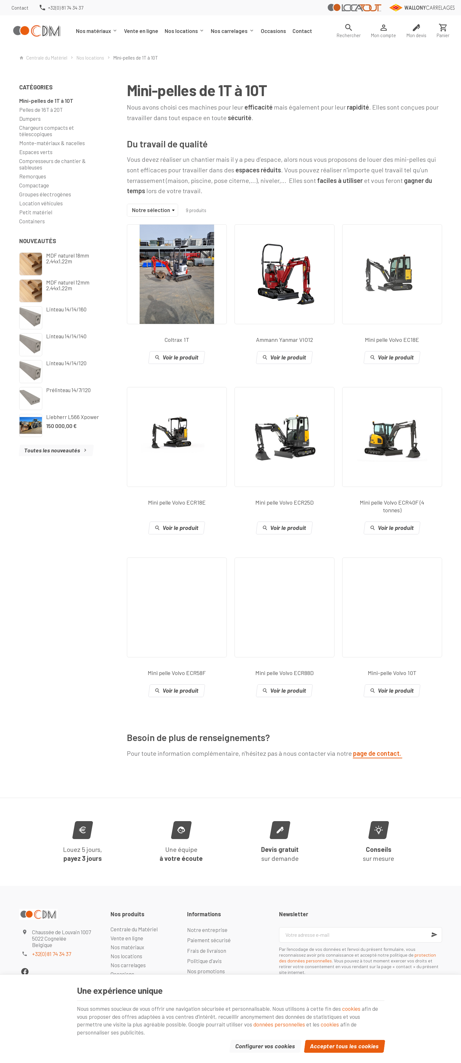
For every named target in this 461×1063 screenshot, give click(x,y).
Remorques (32, 176)
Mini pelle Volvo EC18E (392, 339)
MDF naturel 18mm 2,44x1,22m (67, 258)
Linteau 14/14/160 (66, 309)
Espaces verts (36, 152)
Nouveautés (37, 240)
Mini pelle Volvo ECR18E (177, 502)
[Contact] (20, 7)
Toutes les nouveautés (56, 450)
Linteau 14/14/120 (66, 363)
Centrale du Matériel (43, 58)
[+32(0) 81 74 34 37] (61, 7)
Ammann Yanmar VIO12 (284, 339)
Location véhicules (41, 203)
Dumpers (30, 118)
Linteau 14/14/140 (66, 336)
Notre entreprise (207, 930)
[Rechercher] (349, 30)
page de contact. (377, 753)
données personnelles (284, 1022)
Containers (32, 221)
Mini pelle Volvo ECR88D (284, 672)
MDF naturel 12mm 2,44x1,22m (67, 285)
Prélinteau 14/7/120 (68, 390)
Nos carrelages (229, 31)
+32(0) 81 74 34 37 (51, 954)
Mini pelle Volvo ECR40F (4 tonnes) (392, 506)
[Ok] (434, 935)
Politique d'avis (204, 961)
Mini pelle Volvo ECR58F (177, 672)
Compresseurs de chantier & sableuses (52, 164)
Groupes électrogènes (45, 194)
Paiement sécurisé (209, 940)
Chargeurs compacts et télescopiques (46, 130)
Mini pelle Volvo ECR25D (284, 502)
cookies (360, 1006)
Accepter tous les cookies (344, 1044)
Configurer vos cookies (265, 1044)
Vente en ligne (141, 31)
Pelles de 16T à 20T (41, 109)
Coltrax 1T (176, 339)
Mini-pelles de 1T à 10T (46, 100)
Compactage (34, 185)
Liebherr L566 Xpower (72, 417)
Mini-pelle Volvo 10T (392, 672)
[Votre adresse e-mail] (360, 935)
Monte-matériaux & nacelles (52, 143)
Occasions (273, 31)
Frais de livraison (206, 950)
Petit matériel (35, 212)
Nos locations (181, 31)
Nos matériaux (93, 31)
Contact (302, 31)
